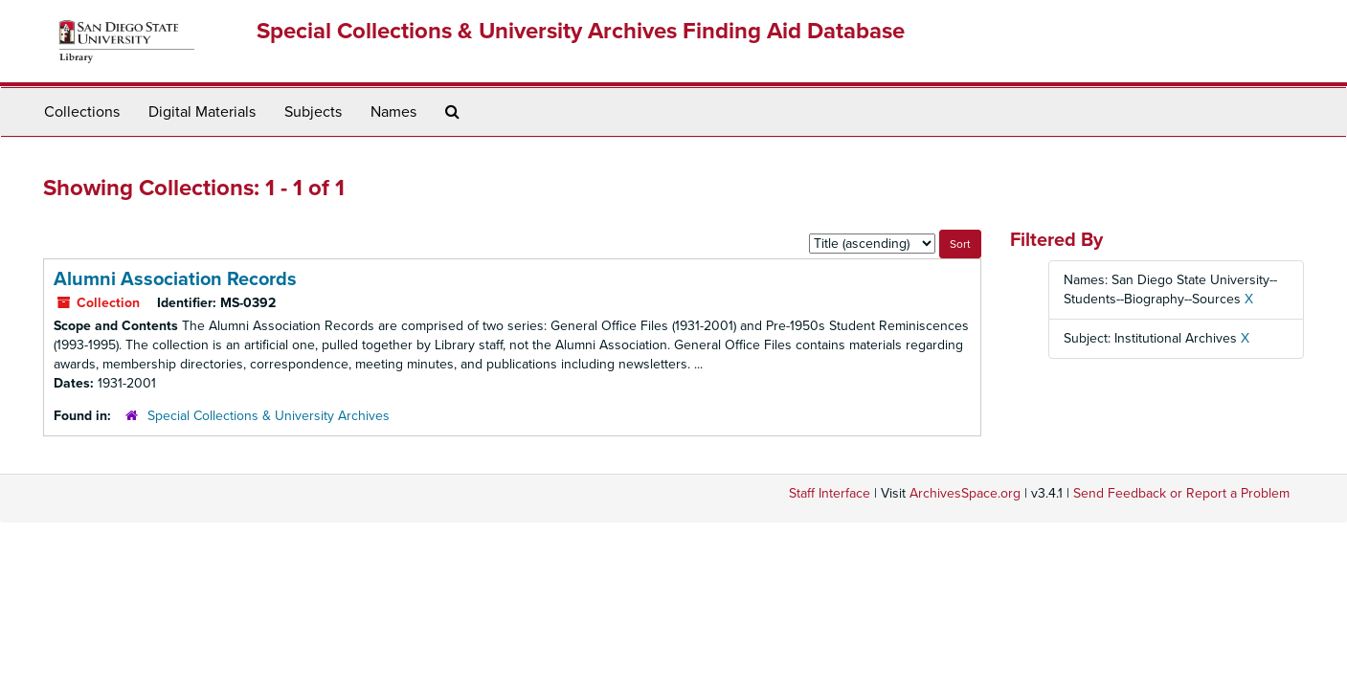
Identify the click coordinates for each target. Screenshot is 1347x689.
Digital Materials (202, 112)
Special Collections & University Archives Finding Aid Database (581, 31)
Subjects (313, 112)
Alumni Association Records (175, 279)
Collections (82, 112)
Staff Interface (829, 493)
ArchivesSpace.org (965, 493)
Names (393, 112)
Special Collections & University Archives (268, 416)
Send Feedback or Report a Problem (1181, 493)
